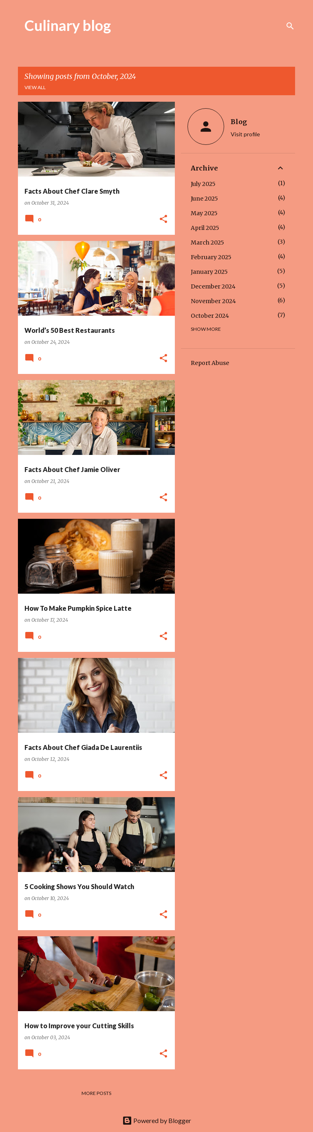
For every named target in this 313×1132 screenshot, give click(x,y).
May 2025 (204, 213)
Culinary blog (67, 25)
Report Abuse (210, 363)
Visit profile (245, 134)
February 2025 (211, 257)
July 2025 (203, 184)
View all (35, 87)
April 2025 (205, 228)
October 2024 (210, 315)
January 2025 (209, 271)
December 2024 (213, 286)
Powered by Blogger (156, 1120)
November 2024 (213, 301)
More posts (96, 1093)
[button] (163, 219)
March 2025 (207, 242)
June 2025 (204, 198)
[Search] (290, 26)
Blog (239, 122)
